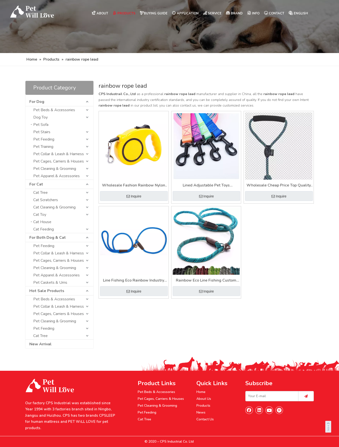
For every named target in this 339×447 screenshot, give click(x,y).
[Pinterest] (279, 410)
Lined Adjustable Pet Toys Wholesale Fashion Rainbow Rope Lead (206, 186)
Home (200, 392)
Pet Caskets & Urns (50, 282)
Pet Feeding (43, 139)
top (328, 426)
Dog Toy (40, 117)
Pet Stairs (41, 132)
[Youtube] (269, 410)
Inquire (133, 196)
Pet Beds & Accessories (54, 110)
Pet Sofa (40, 124)
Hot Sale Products (46, 291)
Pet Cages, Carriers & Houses (58, 161)
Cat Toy (39, 214)
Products (203, 405)
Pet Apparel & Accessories (56, 176)
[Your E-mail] (271, 396)
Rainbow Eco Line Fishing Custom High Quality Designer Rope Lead (206, 281)
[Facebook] (249, 410)
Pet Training (43, 146)
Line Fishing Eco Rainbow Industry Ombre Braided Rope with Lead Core (134, 281)
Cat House (42, 222)
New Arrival (40, 344)
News (200, 412)
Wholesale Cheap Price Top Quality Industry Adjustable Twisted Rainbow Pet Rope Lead (279, 186)
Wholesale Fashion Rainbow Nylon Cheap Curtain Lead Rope (133, 186)
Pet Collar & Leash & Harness (58, 154)
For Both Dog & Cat (47, 237)
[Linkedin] (259, 410)
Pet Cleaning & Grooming (54, 168)
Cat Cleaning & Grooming (54, 207)
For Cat (36, 184)
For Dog (36, 101)
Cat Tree (40, 192)
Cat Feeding (43, 229)
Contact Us (205, 419)
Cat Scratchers (45, 200)
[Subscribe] (306, 396)
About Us (203, 398)
